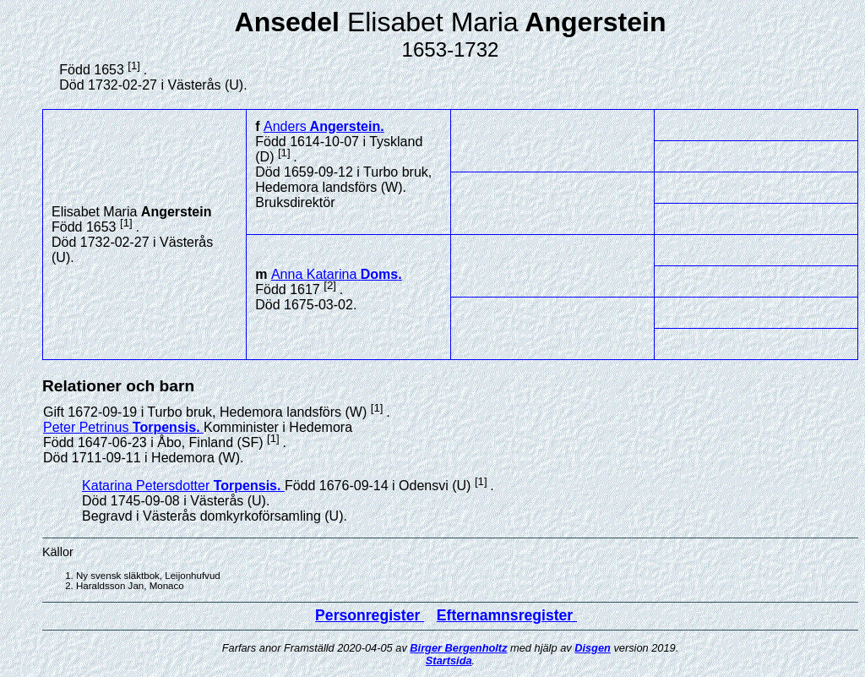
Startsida (449, 660)
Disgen (592, 648)
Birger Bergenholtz (458, 648)
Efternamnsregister (507, 615)
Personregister (369, 615)
